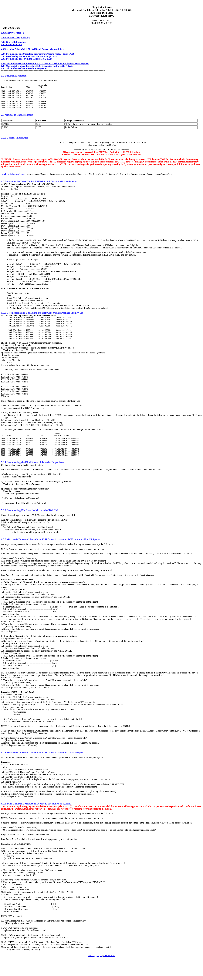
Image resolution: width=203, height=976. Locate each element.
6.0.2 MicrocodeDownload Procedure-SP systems (24, 68)
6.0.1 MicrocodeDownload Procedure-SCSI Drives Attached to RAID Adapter (37, 66)
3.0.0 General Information (13, 42)
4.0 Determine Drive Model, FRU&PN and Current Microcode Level (33, 49)
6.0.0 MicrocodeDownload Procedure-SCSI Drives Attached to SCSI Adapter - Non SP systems (45, 63)
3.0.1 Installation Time (11, 44)
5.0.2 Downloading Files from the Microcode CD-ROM (26, 59)
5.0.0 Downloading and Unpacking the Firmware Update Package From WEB (37, 54)
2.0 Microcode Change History (15, 37)
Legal (99, 969)
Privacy (91, 969)
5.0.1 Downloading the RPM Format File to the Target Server (29, 56)
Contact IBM (109, 969)
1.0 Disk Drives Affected (12, 33)
